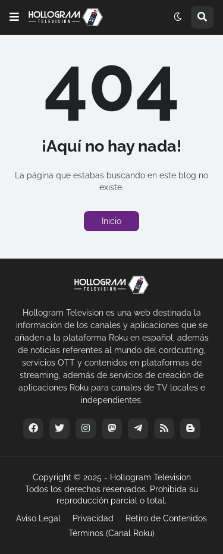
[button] (14, 17)
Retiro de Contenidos (166, 518)
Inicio (111, 221)
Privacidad (93, 518)
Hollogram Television (150, 477)
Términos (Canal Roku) (111, 533)
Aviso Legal (38, 518)
